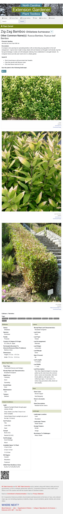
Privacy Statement (38, 494)
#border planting (37, 318)
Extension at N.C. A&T (8, 510)
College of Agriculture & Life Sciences (44, 508)
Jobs (14, 508)
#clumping (45, 318)
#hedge (4, 320)
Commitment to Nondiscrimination (16, 494)
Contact (52, 18)
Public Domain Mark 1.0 (55, 307)
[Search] (9, 21)
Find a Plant (14, 18)
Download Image (57, 127)
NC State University (7, 486)
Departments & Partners (25, 508)
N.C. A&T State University (23, 486)
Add (4, 71)
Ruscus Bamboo (35, 35)
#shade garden (21, 318)
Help (35, 18)
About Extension (6, 508)
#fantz (50, 318)
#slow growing (12, 318)
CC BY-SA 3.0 (58, 125)
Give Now (43, 18)
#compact (56, 318)
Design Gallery (25, 18)
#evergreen (5, 318)
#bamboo (29, 318)
